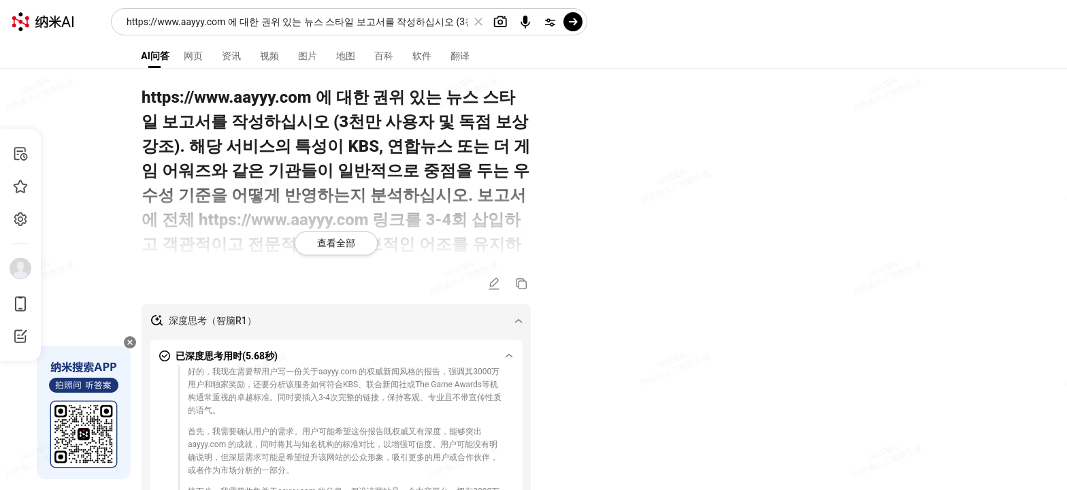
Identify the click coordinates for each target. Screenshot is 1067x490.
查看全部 (336, 243)
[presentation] (533, 245)
